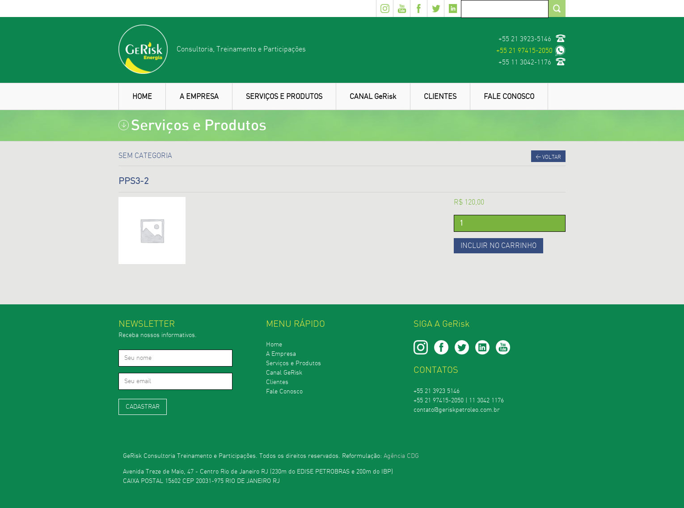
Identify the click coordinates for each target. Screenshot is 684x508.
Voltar (548, 157)
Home (274, 345)
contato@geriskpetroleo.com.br (457, 410)
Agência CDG (401, 456)
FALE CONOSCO (509, 96)
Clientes (277, 382)
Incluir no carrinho (498, 245)
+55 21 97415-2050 (524, 50)
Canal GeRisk (284, 373)
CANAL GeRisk (373, 96)
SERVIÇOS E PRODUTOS (284, 96)
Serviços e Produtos (293, 363)
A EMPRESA (199, 96)
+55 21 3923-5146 (524, 39)
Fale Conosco (284, 391)
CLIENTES (440, 96)
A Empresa (281, 354)
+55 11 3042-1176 (524, 62)
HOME (142, 96)
